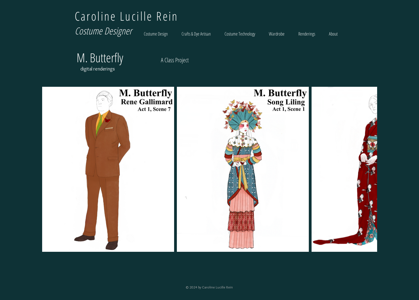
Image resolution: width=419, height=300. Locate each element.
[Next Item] (367, 169)
